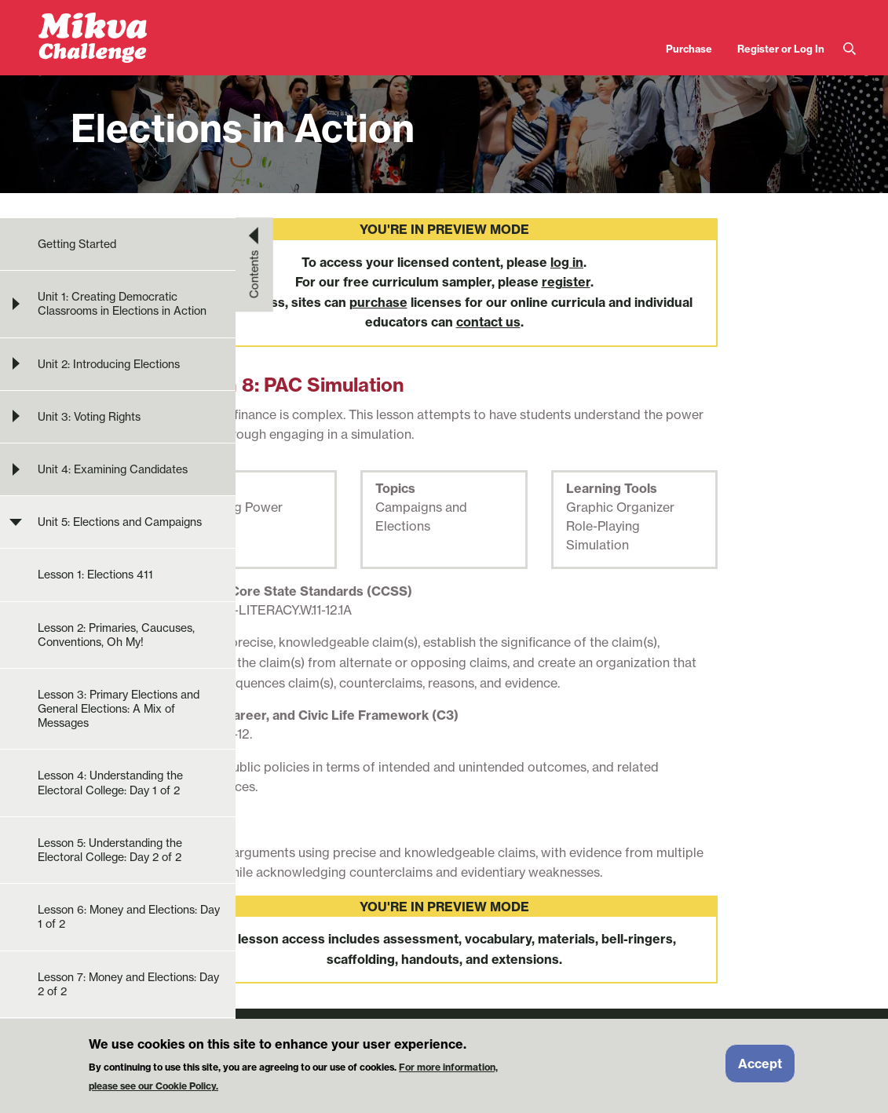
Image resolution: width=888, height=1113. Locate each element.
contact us (488, 322)
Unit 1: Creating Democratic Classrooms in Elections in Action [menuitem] (122, 304)
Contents (254, 274)
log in (566, 262)
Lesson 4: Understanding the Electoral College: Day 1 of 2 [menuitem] (110, 782)
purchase (378, 302)
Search (849, 49)
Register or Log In (780, 48)
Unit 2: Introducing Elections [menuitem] (109, 364)
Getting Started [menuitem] (77, 244)
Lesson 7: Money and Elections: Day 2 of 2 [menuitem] (128, 984)
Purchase (689, 48)
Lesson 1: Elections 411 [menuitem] (95, 574)
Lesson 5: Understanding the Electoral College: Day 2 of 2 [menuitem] (110, 850)
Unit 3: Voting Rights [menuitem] (89, 417)
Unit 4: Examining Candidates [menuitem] (113, 469)
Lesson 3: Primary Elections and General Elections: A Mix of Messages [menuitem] (118, 709)
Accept (760, 1064)
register (566, 282)
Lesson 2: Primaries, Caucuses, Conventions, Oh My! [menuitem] (116, 635)
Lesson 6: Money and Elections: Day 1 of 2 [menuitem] (129, 917)
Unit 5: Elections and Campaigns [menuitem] (120, 522)
